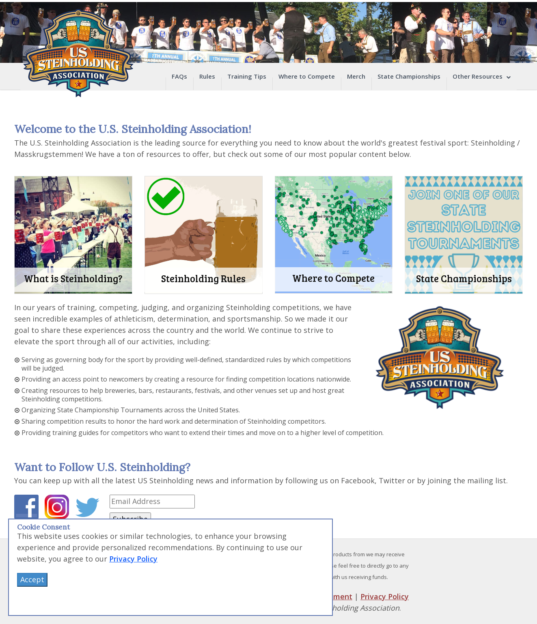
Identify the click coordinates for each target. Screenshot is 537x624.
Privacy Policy (384, 596)
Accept (32, 579)
